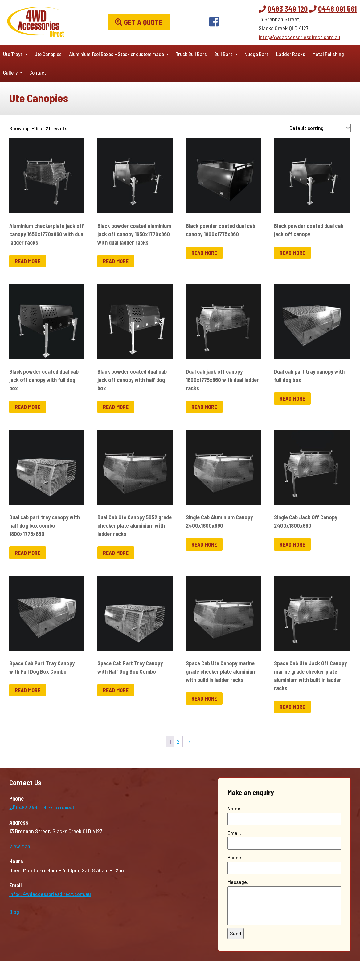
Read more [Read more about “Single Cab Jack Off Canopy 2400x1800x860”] (292, 544)
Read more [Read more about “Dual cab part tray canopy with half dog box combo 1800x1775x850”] (27, 552)
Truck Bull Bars (191, 54)
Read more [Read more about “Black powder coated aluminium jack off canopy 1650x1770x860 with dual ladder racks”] (116, 261)
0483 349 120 (288, 8)
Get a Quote (138, 22)
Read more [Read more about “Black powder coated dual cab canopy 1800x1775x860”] (204, 252)
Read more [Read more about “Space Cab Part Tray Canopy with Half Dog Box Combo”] (116, 690)
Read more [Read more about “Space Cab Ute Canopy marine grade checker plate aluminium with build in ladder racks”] (204, 698)
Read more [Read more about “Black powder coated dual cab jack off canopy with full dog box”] (27, 406)
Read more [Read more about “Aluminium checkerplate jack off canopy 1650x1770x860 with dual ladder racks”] (27, 261)
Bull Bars (223, 54)
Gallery (10, 72)
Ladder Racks (290, 54)
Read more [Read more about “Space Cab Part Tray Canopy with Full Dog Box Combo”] (27, 690)
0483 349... (41, 807)
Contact (37, 72)
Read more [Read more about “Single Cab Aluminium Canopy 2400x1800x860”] (204, 544)
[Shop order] (319, 128)
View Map (19, 846)
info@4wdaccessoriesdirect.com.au (299, 37)
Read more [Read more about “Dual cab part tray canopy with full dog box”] (292, 398)
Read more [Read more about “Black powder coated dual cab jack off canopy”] (292, 252)
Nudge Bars (256, 54)
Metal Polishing (328, 54)
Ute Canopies (48, 54)
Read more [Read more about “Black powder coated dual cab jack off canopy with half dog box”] (116, 406)
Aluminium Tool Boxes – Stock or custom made (116, 54)
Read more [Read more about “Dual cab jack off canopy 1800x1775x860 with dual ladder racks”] (204, 406)
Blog (14, 911)
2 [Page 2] (178, 741)
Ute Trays (13, 54)
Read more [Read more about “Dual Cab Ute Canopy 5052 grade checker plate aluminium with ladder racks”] (116, 552)
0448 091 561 (337, 8)
